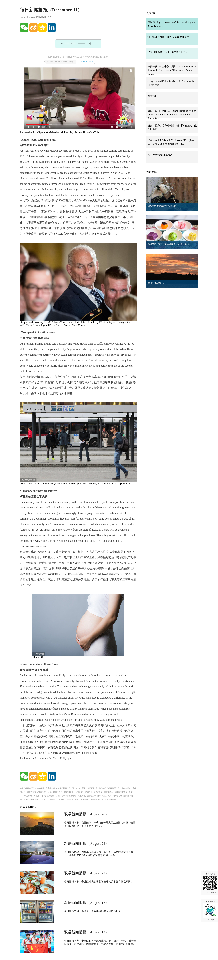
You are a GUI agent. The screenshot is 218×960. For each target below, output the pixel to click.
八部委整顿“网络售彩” (160, 155)
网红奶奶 (152, 96)
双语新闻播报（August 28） (86, 814)
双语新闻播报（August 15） (86, 903)
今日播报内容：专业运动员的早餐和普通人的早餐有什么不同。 (98, 881)
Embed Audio (86, 61)
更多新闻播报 (28, 807)
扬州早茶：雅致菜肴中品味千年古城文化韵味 (169, 244)
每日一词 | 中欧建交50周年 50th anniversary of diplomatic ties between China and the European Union (172, 70)
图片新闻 (151, 171)
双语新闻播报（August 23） (86, 844)
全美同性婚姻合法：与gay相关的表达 (168, 51)
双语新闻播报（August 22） (86, 873)
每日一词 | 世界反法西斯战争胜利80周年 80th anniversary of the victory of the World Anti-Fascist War (172, 115)
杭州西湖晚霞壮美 (156, 283)
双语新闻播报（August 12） (86, 932)
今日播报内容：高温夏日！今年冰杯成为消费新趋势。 (93, 911)
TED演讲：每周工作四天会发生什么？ (168, 37)
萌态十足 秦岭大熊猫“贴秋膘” (162, 206)
